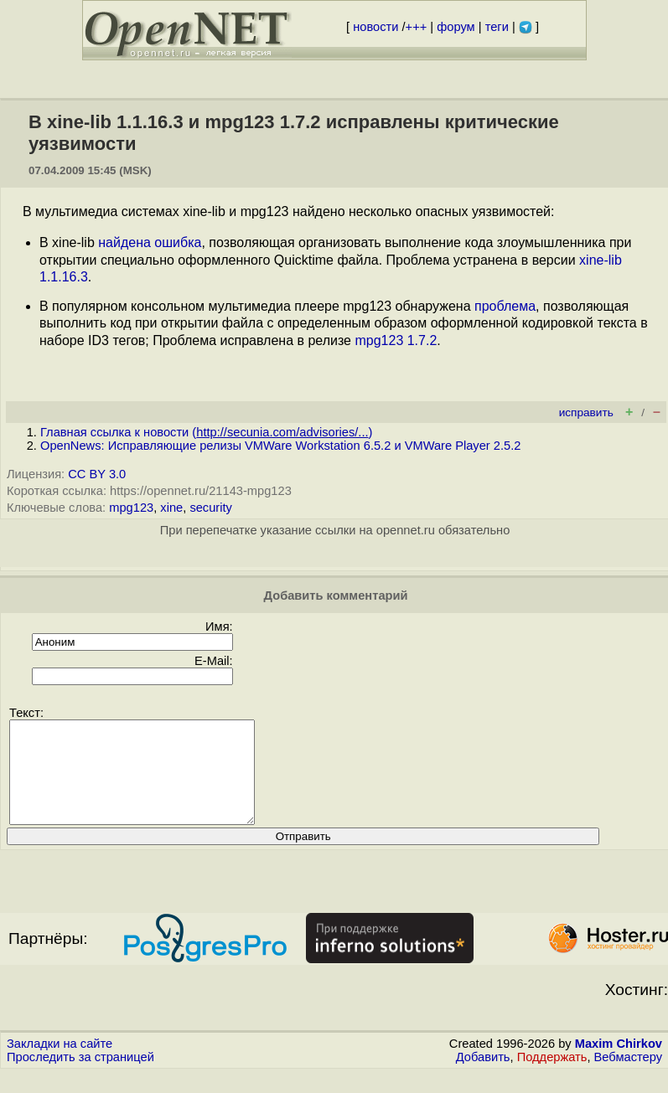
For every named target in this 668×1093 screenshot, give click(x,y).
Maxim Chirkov (618, 1063)
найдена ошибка (149, 242)
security (210, 507)
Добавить (483, 1077)
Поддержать (552, 1077)
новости (375, 27)
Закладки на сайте (59, 1063)
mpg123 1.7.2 (396, 340)
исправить (586, 412)
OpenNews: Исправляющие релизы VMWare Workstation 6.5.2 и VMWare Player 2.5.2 (280, 445)
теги (497, 27)
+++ (416, 27)
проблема (505, 306)
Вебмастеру (628, 1077)
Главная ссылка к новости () (206, 432)
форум (455, 27)
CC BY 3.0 (97, 474)
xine (171, 507)
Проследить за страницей (80, 1077)
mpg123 (131, 507)
